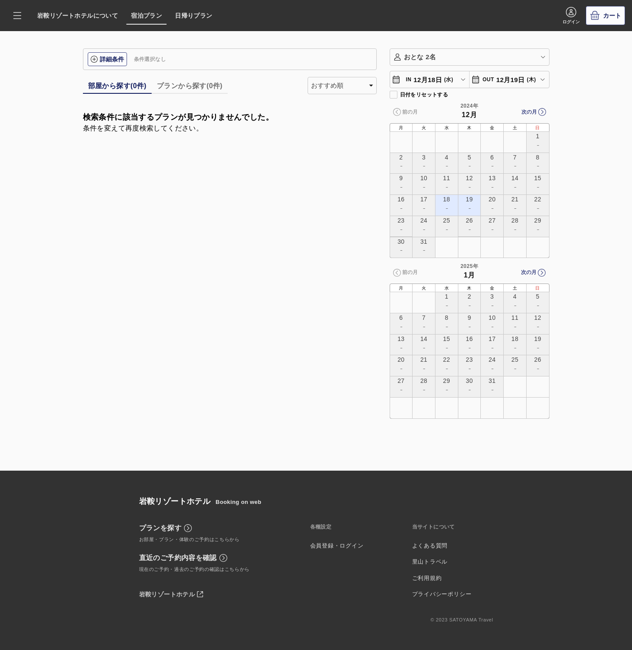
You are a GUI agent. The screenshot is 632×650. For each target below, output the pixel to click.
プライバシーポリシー (442, 594)
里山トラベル (430, 561)
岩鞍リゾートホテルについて (77, 15)
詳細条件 (107, 59)
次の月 (529, 112)
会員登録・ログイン (337, 545)
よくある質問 (430, 545)
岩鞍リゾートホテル (167, 594)
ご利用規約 (427, 578)
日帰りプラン (193, 15)
